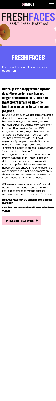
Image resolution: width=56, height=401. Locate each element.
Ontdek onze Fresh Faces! (22, 220)
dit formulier (40, 207)
